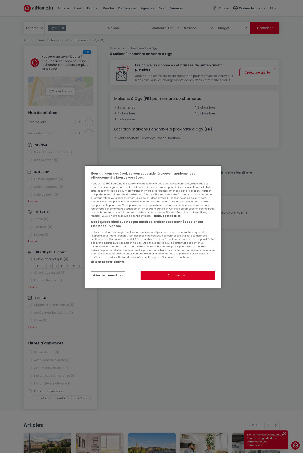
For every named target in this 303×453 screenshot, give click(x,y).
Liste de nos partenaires (107, 261)
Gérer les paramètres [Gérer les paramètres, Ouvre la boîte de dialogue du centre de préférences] (108, 275)
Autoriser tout (178, 275)
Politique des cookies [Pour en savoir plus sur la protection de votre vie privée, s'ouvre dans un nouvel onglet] (166, 216)
